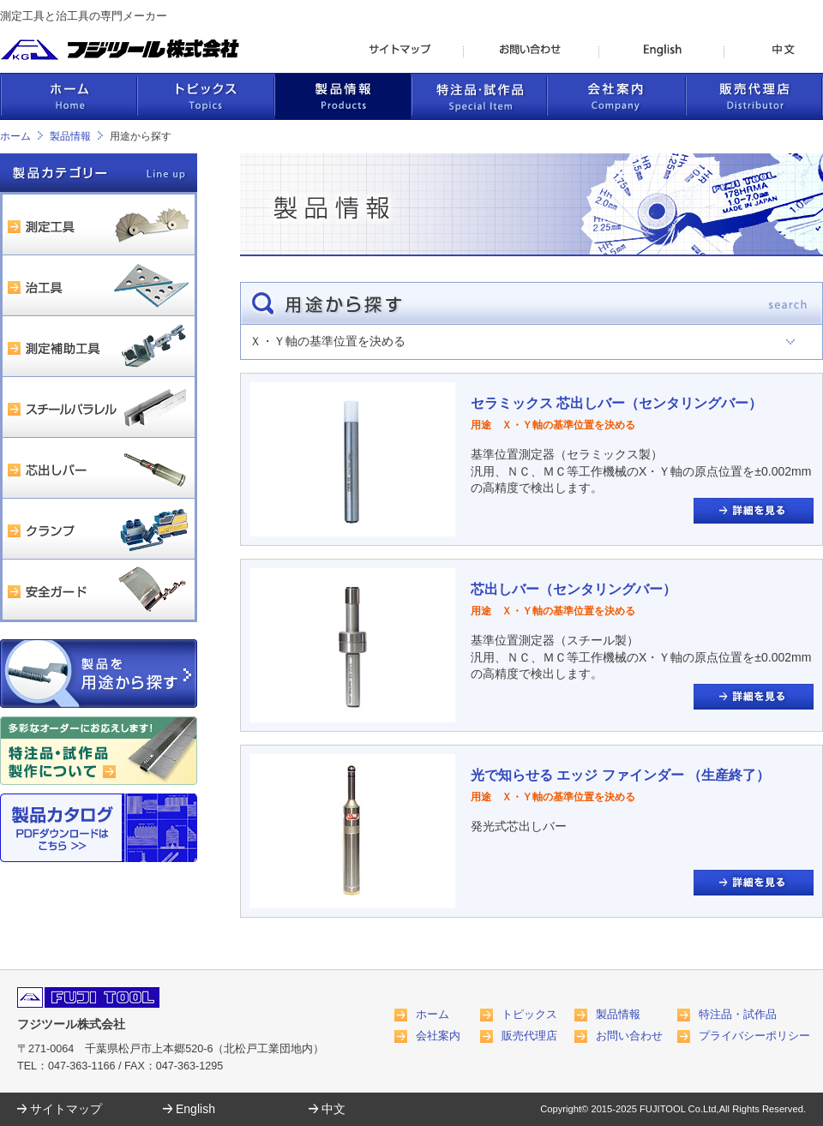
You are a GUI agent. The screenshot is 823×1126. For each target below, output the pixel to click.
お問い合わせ (629, 1036)
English (195, 1109)
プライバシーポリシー (754, 1036)
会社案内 (438, 1036)
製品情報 (70, 136)
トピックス (529, 1015)
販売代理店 (529, 1036)
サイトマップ (66, 1109)
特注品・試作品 (738, 1015)
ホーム (15, 136)
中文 (333, 1109)
